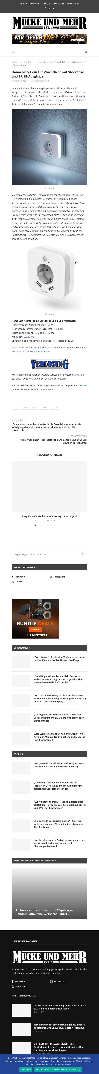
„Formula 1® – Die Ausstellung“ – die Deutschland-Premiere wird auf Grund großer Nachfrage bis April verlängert (58, 1046)
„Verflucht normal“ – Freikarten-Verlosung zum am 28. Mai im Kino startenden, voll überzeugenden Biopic (59, 843)
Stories (27, 62)
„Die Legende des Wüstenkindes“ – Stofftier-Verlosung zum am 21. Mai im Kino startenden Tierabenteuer (59, 717)
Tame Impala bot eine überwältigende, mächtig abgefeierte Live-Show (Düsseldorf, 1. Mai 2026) (59, 1026)
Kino (34, 407)
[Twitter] (54, 8)
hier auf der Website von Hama (33, 351)
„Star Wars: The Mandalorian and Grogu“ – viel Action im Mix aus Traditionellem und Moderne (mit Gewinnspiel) (59, 736)
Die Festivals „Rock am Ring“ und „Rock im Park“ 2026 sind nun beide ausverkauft (60, 1007)
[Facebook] (45, 8)
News (44, 407)
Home (14, 62)
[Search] (85, 51)
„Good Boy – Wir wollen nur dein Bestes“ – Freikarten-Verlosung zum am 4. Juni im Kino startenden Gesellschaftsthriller (58, 679)
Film (25, 407)
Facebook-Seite (45, 389)
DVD (15, 407)
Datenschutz (73, 4)
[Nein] (93, 1064)
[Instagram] (49, 8)
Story (54, 407)
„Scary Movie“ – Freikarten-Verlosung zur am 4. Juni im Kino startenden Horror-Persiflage (59, 658)
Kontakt (46, 4)
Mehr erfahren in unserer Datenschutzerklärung (57, 1069)
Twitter (83, 385)
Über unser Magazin (29, 4)
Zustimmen (25, 1069)
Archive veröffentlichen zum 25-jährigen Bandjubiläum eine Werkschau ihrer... (44, 912)
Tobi (25, 80)
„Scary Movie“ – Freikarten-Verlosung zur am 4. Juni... (49, 516)
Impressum (59, 4)
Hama (15, 88)
